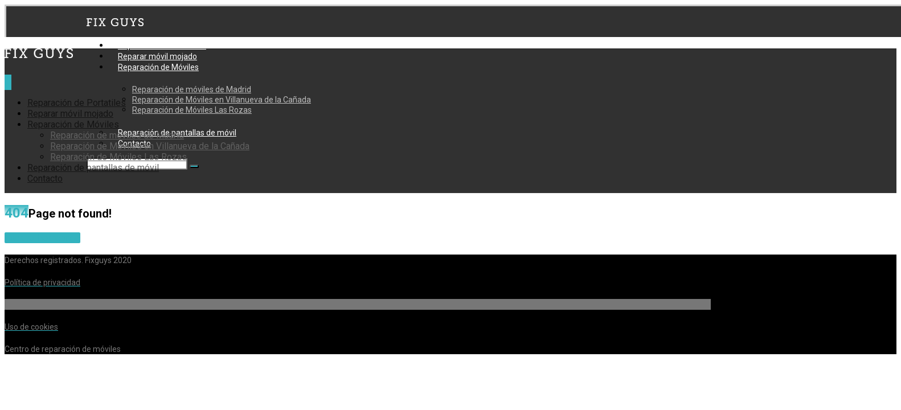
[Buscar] (194, 166)
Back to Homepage (42, 237)
